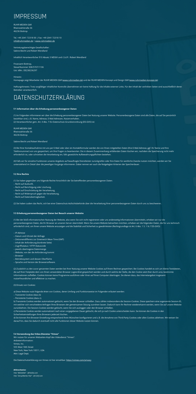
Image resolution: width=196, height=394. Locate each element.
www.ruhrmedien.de (45, 41)
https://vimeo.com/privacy (78, 360)
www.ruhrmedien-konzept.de (143, 80)
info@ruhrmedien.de (23, 41)
